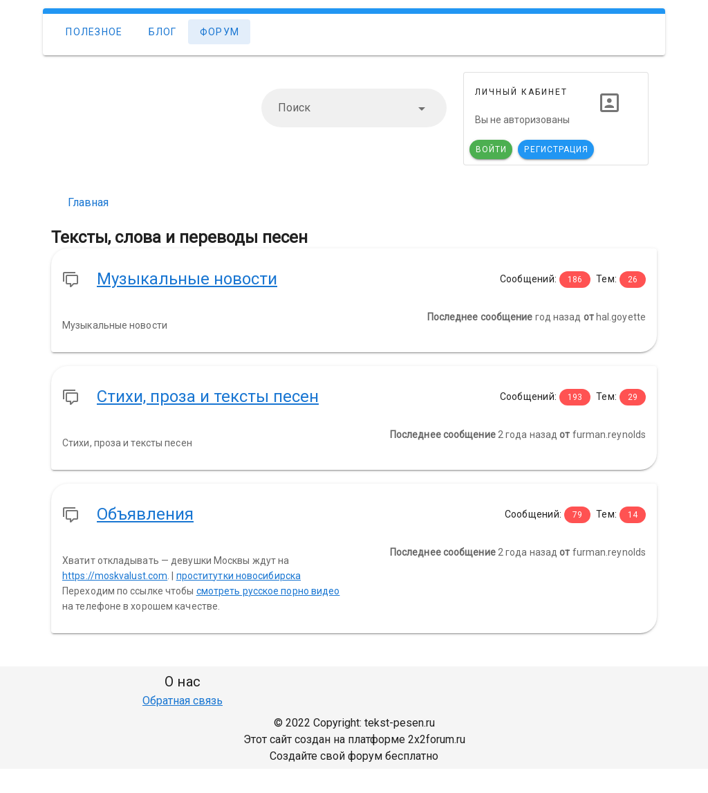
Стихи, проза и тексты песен (208, 396)
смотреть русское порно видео (268, 590)
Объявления (145, 514)
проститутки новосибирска (238, 575)
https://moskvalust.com (114, 575)
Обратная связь (182, 700)
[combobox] (354, 108)
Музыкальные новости (187, 279)
